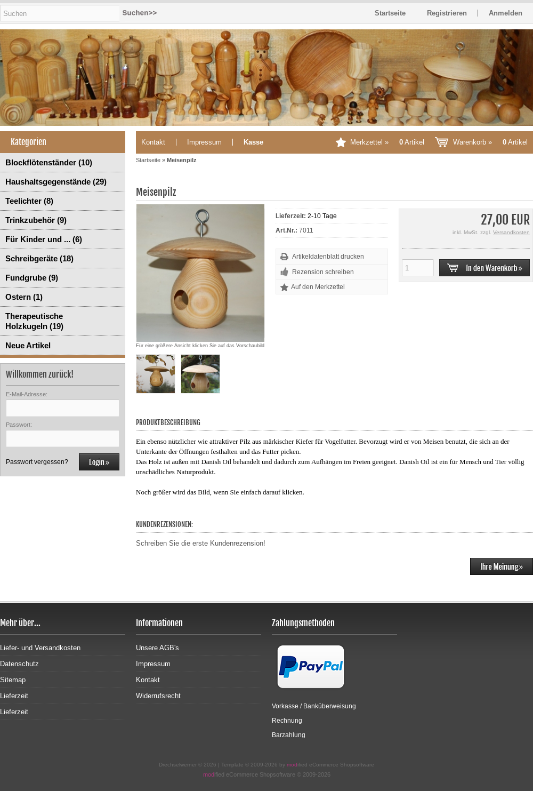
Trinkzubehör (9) (36, 220)
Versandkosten (511, 232)
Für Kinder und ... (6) (43, 239)
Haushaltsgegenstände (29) (56, 181)
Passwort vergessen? (37, 462)
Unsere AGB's (157, 648)
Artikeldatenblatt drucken (328, 256)
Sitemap (13, 680)
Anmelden (505, 13)
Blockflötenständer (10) (48, 162)
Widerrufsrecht (158, 696)
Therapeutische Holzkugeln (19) (34, 321)
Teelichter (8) (29, 200)
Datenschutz (19, 664)
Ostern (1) (24, 296)
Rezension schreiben (323, 272)
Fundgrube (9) (31, 277)
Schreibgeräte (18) (39, 258)
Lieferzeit (14, 696)
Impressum (204, 142)
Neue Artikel (28, 345)
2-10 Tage (322, 216)
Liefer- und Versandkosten (40, 648)
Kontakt (153, 142)
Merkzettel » (387, 142)
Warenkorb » (490, 142)
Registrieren (447, 13)
